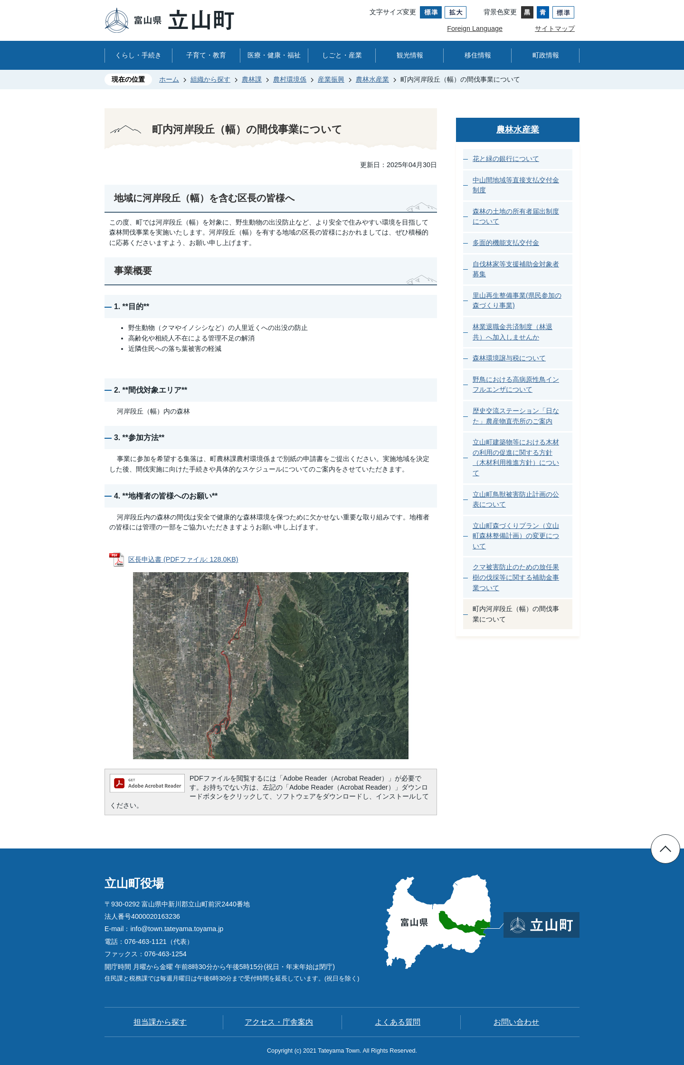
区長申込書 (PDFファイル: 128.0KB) (183, 559)
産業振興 (331, 79)
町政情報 (545, 55)
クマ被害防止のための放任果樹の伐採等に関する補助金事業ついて (516, 577)
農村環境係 (289, 79)
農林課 (252, 79)
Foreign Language (475, 28)
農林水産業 (372, 79)
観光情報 (410, 55)
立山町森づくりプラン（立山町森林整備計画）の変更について (516, 536)
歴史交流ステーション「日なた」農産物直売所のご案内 (516, 416)
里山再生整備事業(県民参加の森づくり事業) (517, 301)
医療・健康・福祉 (274, 55)
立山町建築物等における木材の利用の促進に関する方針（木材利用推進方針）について (516, 457)
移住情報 (478, 55)
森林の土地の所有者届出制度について (516, 216)
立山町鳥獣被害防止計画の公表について (516, 499)
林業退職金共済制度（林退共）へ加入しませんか (512, 332)
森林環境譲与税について (509, 358)
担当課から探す (160, 1022)
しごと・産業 (342, 55)
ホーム (169, 79)
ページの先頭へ (665, 849)
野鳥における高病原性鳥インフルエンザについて (516, 385)
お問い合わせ (516, 1022)
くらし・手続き (138, 55)
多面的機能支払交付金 (506, 242)
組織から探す (210, 79)
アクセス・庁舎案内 (279, 1022)
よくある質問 (397, 1022)
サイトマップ (555, 28)
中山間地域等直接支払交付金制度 (516, 185)
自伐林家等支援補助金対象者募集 (516, 269)
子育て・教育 (206, 55)
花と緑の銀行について (506, 158)
